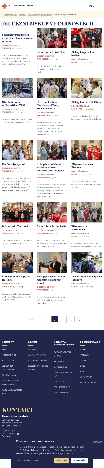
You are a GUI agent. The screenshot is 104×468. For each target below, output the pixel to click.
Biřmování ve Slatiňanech (79, 237)
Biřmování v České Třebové (82, 175)
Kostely (84, 380)
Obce (82, 375)
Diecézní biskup (46, 14)
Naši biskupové (33, 14)
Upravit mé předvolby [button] (27, 460)
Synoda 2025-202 (9, 384)
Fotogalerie (8, 369)
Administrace (95, 451)
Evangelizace (60, 376)
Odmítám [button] (61, 460)
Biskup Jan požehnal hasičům (83, 53)
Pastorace (59, 370)
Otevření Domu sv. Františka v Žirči (13, 112)
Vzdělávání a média (63, 391)
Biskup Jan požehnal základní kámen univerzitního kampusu (50, 177)
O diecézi (13, 14)
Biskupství (22, 14)
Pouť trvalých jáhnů (13, 173)
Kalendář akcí (9, 364)
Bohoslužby (86, 386)
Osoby (83, 369)
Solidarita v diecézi (37, 369)
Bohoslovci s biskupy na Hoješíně (16, 287)
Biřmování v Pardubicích (51, 235)
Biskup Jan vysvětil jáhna (86, 111)
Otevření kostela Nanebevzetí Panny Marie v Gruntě (48, 114)
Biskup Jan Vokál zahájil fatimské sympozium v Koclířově (51, 289)
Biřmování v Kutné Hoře (51, 52)
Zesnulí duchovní (88, 391)
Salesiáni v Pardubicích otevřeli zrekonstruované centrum (17, 55)
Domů (6, 14)
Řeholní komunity (63, 402)
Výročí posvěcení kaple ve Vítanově (86, 287)
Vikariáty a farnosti (37, 364)
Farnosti (84, 364)
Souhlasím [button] (80, 460)
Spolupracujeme (62, 396)
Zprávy (5, 358)
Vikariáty (84, 358)
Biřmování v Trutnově (15, 235)
